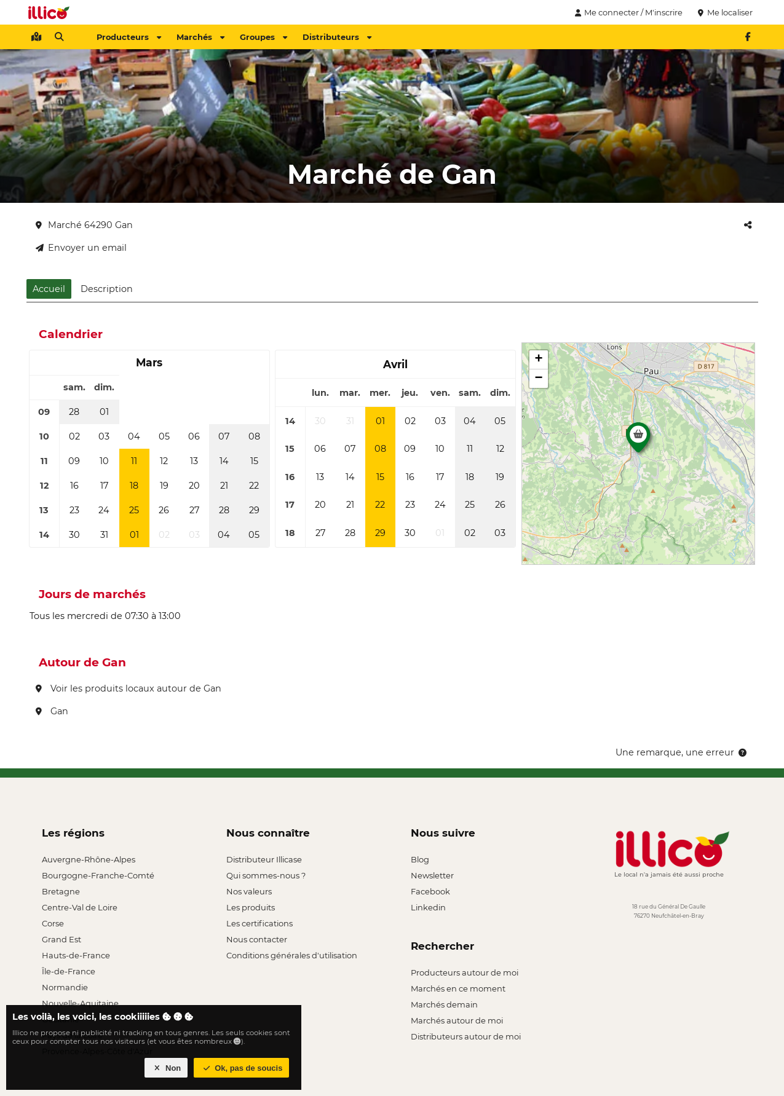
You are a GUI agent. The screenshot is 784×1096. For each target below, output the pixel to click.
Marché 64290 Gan (84, 225)
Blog (420, 859)
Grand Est (61, 939)
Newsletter (432, 875)
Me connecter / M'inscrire (627, 12)
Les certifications (259, 923)
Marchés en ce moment (458, 988)
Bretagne (61, 891)
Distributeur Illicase (264, 859)
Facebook (430, 891)
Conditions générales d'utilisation (291, 955)
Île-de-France (68, 971)
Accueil (49, 288)
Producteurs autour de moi (464, 972)
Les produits (250, 907)
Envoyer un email (81, 247)
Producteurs (129, 37)
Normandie (65, 987)
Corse (53, 923)
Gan (52, 711)
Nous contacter (256, 939)
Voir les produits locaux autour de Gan (128, 688)
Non (166, 1068)
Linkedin (428, 907)
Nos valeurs (249, 891)
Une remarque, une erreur (682, 752)
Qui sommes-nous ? (266, 875)
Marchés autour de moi (457, 1020)
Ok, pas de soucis (241, 1068)
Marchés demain (444, 1004)
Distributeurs (337, 37)
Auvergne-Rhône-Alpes (88, 859)
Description (107, 288)
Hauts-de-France (76, 955)
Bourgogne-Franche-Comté (98, 875)
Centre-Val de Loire (79, 907)
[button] (638, 440)
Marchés (200, 37)
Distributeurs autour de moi (466, 1036)
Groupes (263, 37)
